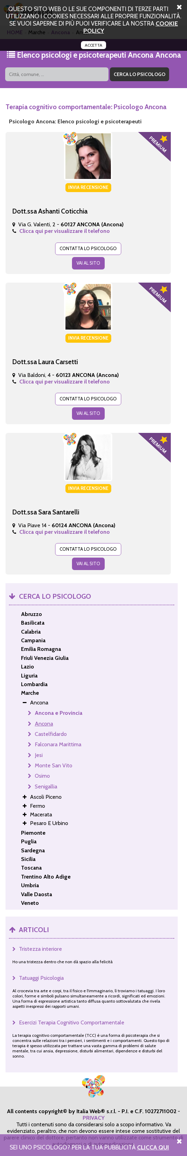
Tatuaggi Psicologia (41, 978)
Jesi (39, 755)
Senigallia (46, 786)
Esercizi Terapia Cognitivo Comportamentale (71, 1022)
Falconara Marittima (58, 744)
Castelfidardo (51, 734)
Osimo (42, 776)
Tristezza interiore (40, 949)
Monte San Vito (53, 765)
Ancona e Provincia (58, 713)
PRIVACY (94, 1118)
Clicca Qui (153, 1147)
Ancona (44, 723)
